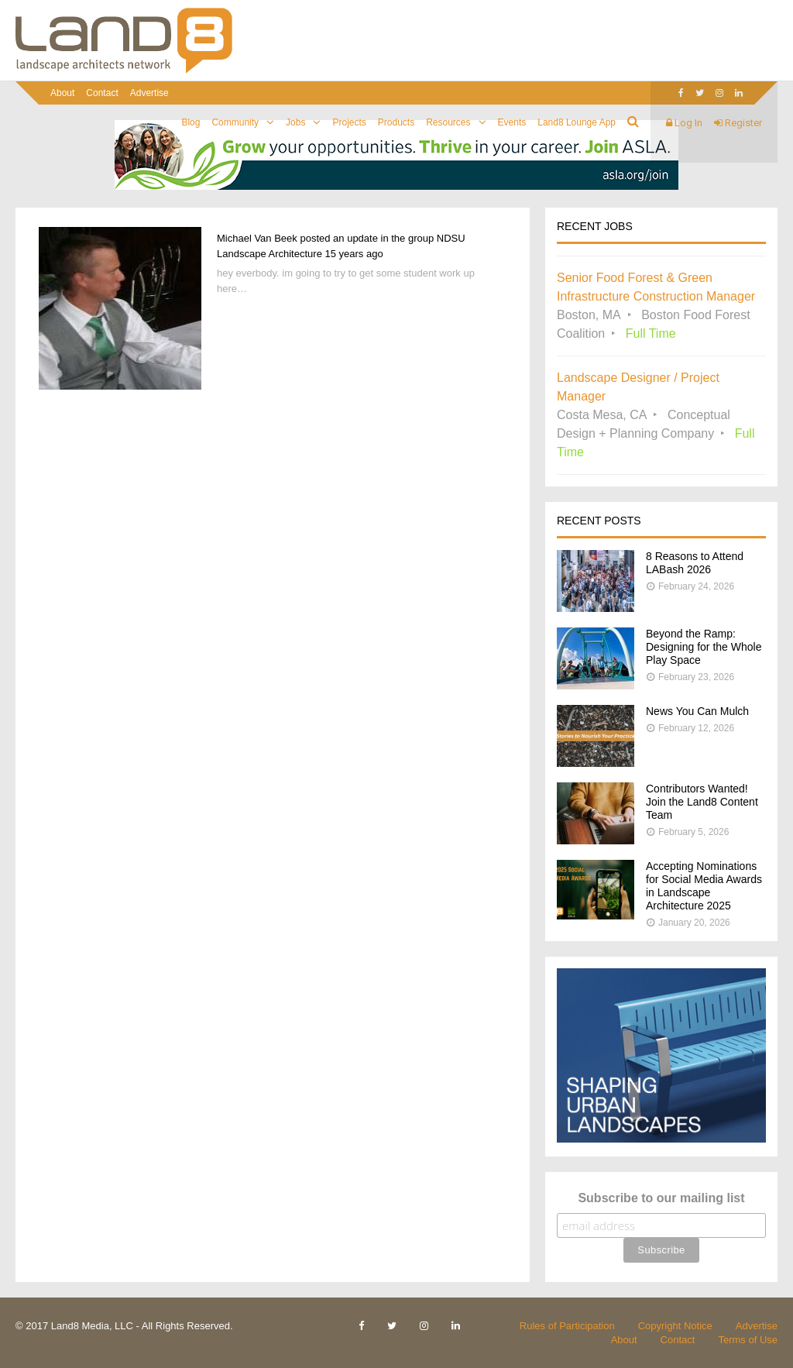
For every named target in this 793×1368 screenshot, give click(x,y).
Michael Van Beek (257, 238)
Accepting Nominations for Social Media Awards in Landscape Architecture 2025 (704, 886)
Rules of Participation (567, 1326)
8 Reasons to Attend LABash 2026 (694, 563)
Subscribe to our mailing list (661, 1198)
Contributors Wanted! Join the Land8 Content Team (702, 801)
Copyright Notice (675, 1326)
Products (396, 122)
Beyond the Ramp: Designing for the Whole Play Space (703, 646)
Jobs (295, 122)
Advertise (149, 93)
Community (235, 122)
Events (512, 122)
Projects (349, 122)
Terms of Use (748, 1340)
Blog (190, 122)
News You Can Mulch (697, 711)
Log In (684, 123)
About (62, 93)
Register (738, 123)
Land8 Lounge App (576, 122)
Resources (448, 122)
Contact (102, 93)
